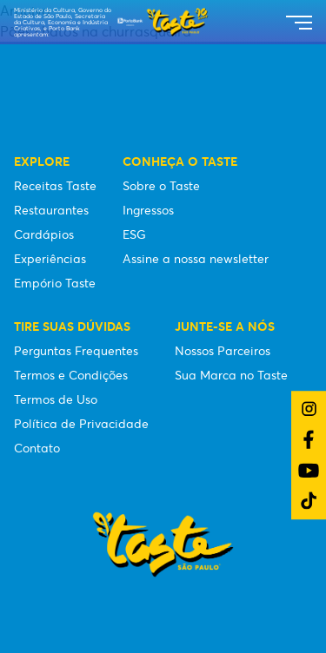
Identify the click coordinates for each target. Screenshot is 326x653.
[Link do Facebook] (308, 439)
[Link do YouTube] (308, 470)
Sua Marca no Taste (231, 375)
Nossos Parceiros (222, 351)
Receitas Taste (55, 186)
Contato (37, 448)
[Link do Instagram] (309, 408)
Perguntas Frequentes (76, 351)
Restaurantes (51, 210)
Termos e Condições (71, 375)
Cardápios (44, 234)
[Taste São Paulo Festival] (162, 22)
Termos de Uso (55, 399)
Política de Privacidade (81, 424)
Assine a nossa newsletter (196, 259)
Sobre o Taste (161, 186)
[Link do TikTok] (308, 500)
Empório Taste (55, 283)
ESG (134, 234)
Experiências (50, 259)
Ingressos (148, 210)
